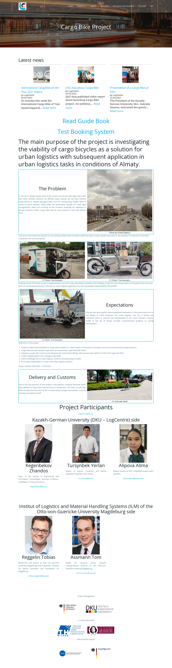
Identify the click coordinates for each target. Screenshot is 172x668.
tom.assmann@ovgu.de (86, 573)
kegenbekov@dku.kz (38, 487)
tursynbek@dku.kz (86, 479)
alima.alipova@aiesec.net (133, 479)
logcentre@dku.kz (86, 414)
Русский (142, 6)
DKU (152, 6)
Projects (82, 6)
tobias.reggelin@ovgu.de (38, 576)
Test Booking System (86, 132)
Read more (49, 108)
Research (105, 6)
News (71, 6)
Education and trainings (123, 6)
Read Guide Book (86, 121)
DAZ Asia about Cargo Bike (82, 88)
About (93, 6)
